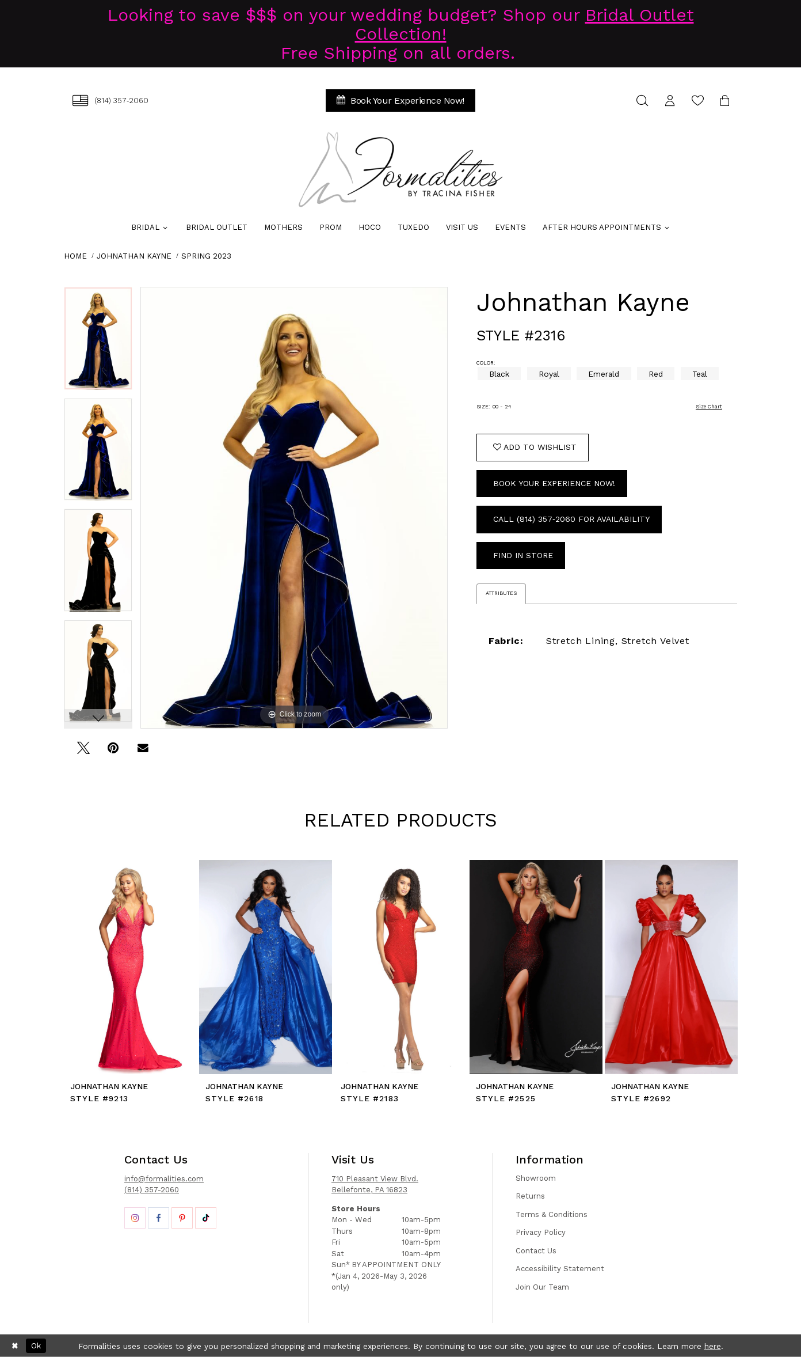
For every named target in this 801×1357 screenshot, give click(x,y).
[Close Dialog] (15, 1346)
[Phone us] (110, 100)
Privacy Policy (541, 1232)
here (712, 1345)
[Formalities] (400, 169)
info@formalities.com (164, 1178)
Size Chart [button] (709, 407)
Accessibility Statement (560, 1268)
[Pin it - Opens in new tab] (113, 752)
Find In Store (523, 555)
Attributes (501, 593)
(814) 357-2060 (151, 1189)
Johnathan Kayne (134, 256)
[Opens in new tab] (135, 1218)
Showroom (536, 1178)
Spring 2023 (206, 256)
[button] (670, 100)
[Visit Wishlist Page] (697, 100)
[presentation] (130, 967)
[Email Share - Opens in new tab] (143, 752)
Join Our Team (542, 1287)
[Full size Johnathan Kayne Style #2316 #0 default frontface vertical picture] (294, 507)
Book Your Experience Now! (554, 483)
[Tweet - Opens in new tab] (83, 752)
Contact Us (536, 1250)
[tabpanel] (98, 342)
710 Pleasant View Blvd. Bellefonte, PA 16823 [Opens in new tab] (374, 1184)
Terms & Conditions (552, 1214)
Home (75, 256)
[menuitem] (110, 100)
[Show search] (642, 100)
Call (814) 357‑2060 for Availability (571, 519)
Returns (530, 1196)
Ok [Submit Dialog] (36, 1345)
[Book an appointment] (400, 100)
